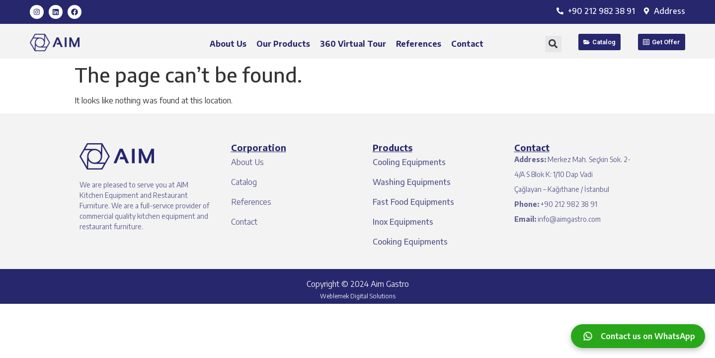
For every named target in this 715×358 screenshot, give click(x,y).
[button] (553, 44)
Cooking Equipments (410, 242)
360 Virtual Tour (353, 44)
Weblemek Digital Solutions (358, 296)
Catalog (244, 182)
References (418, 44)
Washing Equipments (412, 182)
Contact (467, 44)
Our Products (283, 44)
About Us (228, 44)
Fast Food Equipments (413, 202)
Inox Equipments (403, 222)
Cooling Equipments (409, 162)
